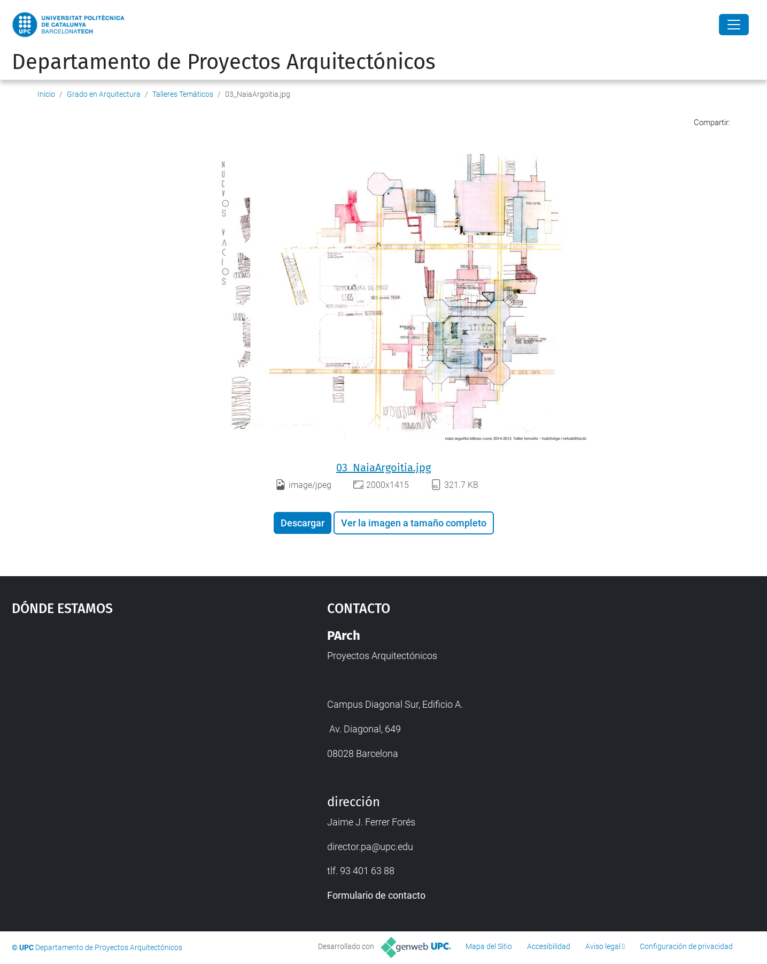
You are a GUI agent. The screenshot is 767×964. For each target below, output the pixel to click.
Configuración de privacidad (686, 946)
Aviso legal (603, 946)
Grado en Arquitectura (104, 94)
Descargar (302, 523)
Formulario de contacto (376, 895)
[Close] (734, 24)
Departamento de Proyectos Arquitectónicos (224, 62)
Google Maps (131, 708)
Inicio (46, 94)
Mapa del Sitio (489, 946)
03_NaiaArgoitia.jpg (383, 467)
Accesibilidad (548, 946)
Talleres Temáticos (182, 94)
